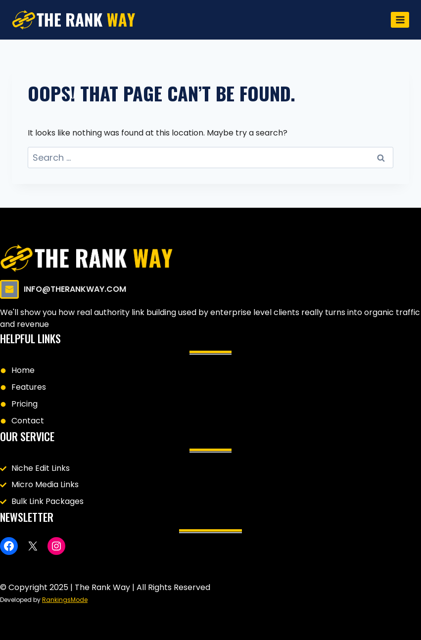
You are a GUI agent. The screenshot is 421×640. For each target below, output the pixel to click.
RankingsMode (65, 599)
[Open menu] (400, 19)
